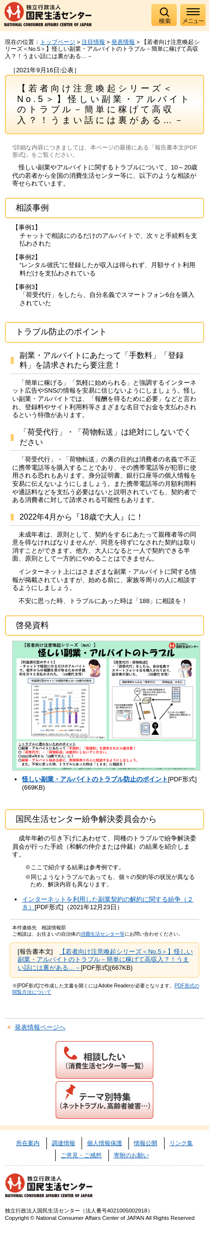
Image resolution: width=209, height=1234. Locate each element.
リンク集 (181, 1143)
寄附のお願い (131, 1155)
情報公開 (145, 1143)
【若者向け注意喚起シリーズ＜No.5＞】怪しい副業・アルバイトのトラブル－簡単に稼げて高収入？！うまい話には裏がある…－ (105, 959)
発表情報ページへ (40, 1027)
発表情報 (123, 42)
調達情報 (63, 1143)
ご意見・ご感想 (81, 1155)
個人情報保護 (104, 1143)
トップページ (57, 42)
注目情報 (93, 42)
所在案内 (28, 1143)
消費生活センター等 (103, 934)
